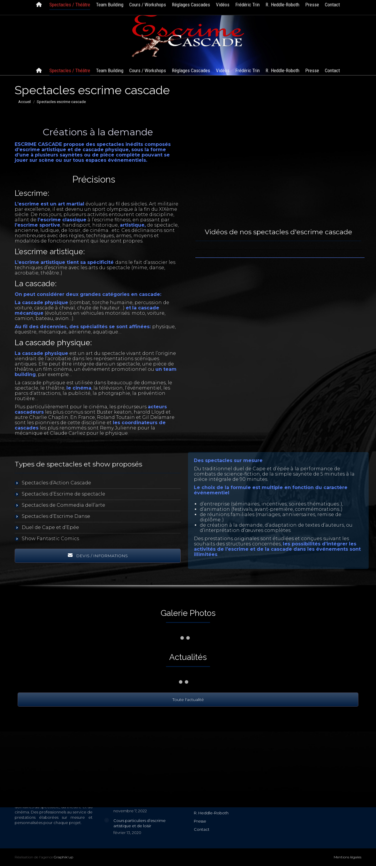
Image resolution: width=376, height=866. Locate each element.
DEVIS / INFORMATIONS (98, 555)
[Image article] (106, 820)
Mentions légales (347, 857)
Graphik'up (63, 857)
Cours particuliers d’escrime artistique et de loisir (139, 823)
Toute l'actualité (188, 699)
